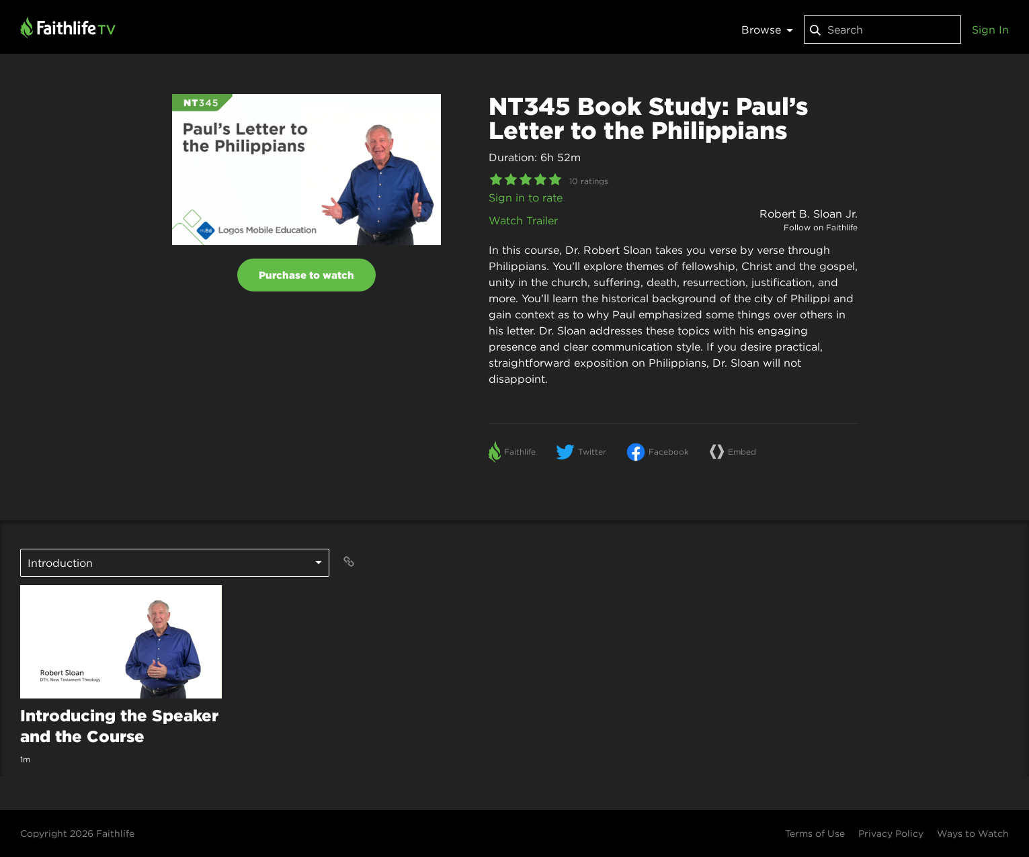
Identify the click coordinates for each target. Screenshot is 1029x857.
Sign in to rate (526, 197)
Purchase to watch (306, 275)
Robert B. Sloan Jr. (808, 213)
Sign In (990, 29)
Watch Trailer (523, 220)
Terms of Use (815, 833)
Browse (767, 29)
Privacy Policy (890, 833)
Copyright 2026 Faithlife (77, 833)
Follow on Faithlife (821, 227)
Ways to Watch (973, 833)
